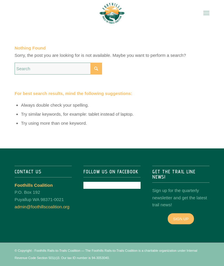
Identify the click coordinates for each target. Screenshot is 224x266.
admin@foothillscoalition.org (42, 206)
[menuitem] (206, 13)
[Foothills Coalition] (112, 13)
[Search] (58, 69)
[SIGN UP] (181, 219)
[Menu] (206, 13)
